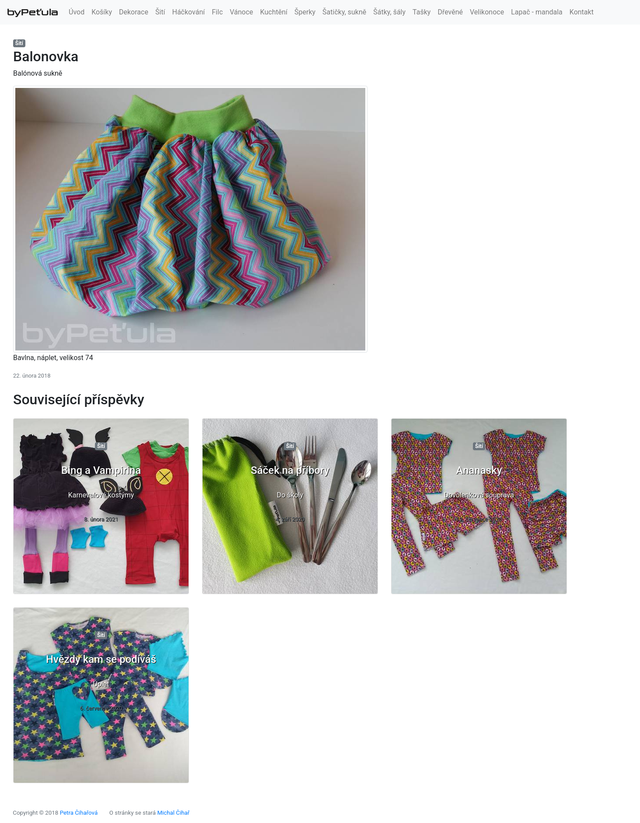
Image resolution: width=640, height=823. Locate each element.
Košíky (101, 12)
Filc (217, 12)
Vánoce (241, 12)
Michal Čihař (173, 812)
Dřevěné (450, 12)
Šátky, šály (389, 12)
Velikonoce (487, 12)
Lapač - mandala (537, 12)
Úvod (76, 12)
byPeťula (32, 12)
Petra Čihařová (79, 812)
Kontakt (582, 12)
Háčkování (188, 12)
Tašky (421, 12)
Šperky (304, 12)
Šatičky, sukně (344, 12)
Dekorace (133, 12)
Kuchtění (273, 12)
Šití (160, 12)
